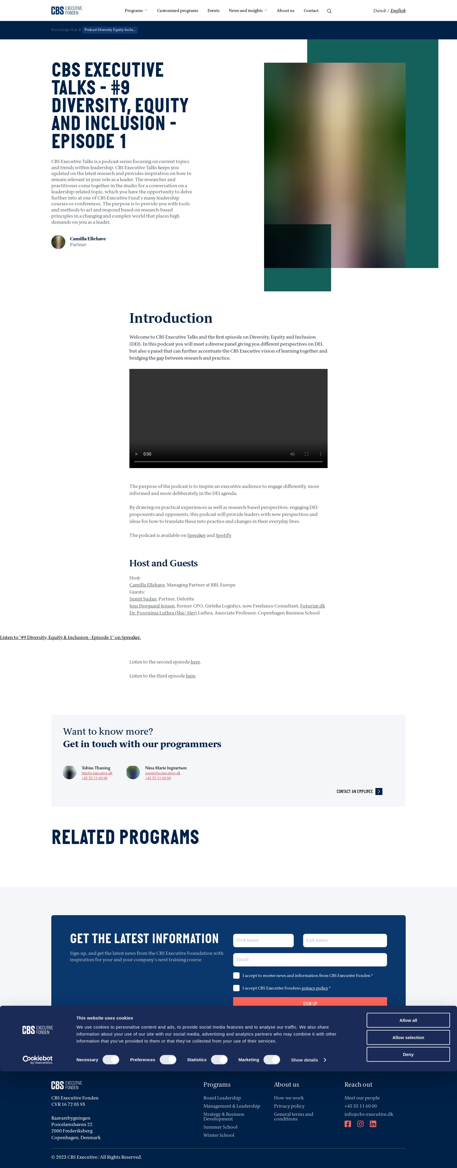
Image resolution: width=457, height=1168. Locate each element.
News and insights (248, 11)
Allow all (408, 1116)
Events (213, 11)
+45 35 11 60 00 (95, 778)
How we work (289, 1098)
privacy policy (315, 988)
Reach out (358, 1085)
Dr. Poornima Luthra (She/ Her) (163, 613)
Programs (136, 11)
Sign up (310, 1004)
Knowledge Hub (64, 30)
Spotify (223, 535)
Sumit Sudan (143, 599)
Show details (304, 1156)
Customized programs (177, 11)
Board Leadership (222, 1098)
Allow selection (408, 1134)
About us (285, 11)
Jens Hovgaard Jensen (152, 606)
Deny (408, 1150)
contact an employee (359, 791)
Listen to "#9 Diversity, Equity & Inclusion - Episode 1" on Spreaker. (70, 637)
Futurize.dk (312, 606)
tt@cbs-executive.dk (97, 773)
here (195, 662)
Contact (311, 11)
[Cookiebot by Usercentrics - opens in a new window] (37, 1156)
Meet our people (362, 1098)
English (398, 11)
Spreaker (196, 535)
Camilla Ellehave (147, 585)
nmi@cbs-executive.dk (162, 773)
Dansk (379, 11)
